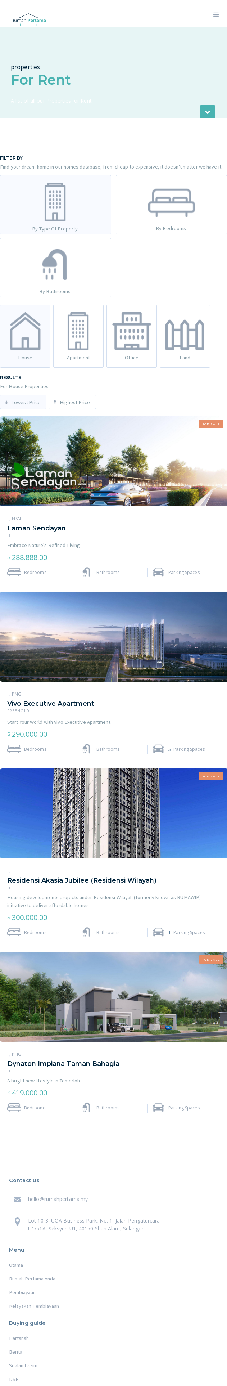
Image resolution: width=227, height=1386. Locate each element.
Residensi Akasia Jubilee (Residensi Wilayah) (81, 880)
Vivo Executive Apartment (50, 703)
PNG (17, 694)
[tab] (55, 204)
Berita (15, 1352)
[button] (216, 13)
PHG (17, 1054)
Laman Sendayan (36, 528)
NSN (16, 519)
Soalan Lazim (23, 1365)
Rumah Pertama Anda (32, 1278)
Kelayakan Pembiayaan (34, 1306)
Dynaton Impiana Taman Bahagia (63, 1063)
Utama (16, 1265)
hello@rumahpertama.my (58, 1199)
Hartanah (19, 1338)
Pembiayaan (22, 1292)
